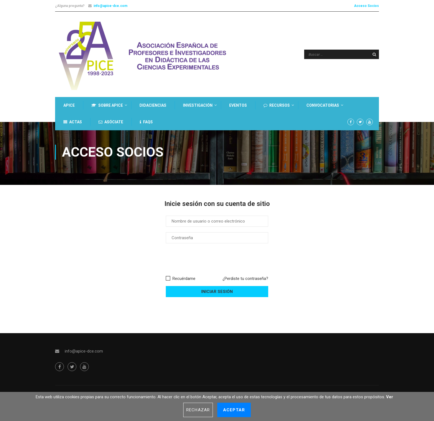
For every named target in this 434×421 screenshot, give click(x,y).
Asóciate (111, 122)
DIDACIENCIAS (153, 105)
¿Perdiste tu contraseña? (245, 280)
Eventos (238, 105)
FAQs (146, 122)
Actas (72, 122)
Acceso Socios (366, 6)
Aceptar (234, 409)
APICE (69, 105)
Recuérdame (180, 280)
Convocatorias (322, 105)
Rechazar (198, 409)
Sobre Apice (107, 105)
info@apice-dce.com (110, 6)
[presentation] (208, 262)
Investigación (198, 105)
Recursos (277, 105)
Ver (389, 396)
